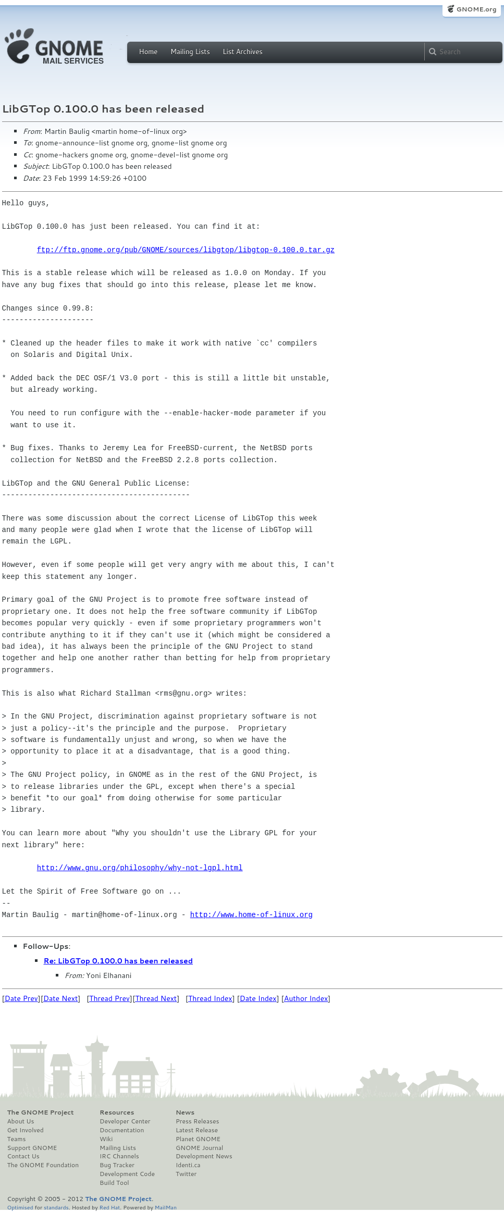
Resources (117, 1112)
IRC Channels (119, 1156)
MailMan (166, 1207)
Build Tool (114, 1183)
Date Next (60, 998)
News (185, 1112)
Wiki (106, 1139)
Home (148, 51)
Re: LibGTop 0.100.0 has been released (118, 961)
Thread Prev (109, 998)
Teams (16, 1139)
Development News (204, 1156)
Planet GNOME (198, 1139)
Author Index (306, 998)
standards (56, 1207)
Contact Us (23, 1156)
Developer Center (125, 1121)
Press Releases (197, 1121)
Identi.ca (188, 1165)
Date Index (258, 998)
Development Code (127, 1174)
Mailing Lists (190, 51)
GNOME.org (476, 9)
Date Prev (21, 998)
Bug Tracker (117, 1165)
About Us (20, 1121)
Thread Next (156, 998)
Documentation (122, 1130)
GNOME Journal (200, 1148)
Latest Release (197, 1130)
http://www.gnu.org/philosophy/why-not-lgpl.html (140, 868)
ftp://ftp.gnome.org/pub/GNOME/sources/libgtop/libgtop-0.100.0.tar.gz (186, 250)
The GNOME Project (40, 1112)
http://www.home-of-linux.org (251, 915)
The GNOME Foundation (43, 1165)
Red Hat (109, 1207)
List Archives (242, 51)
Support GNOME (32, 1148)
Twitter (186, 1174)
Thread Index (210, 998)
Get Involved (25, 1130)
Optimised (20, 1207)
